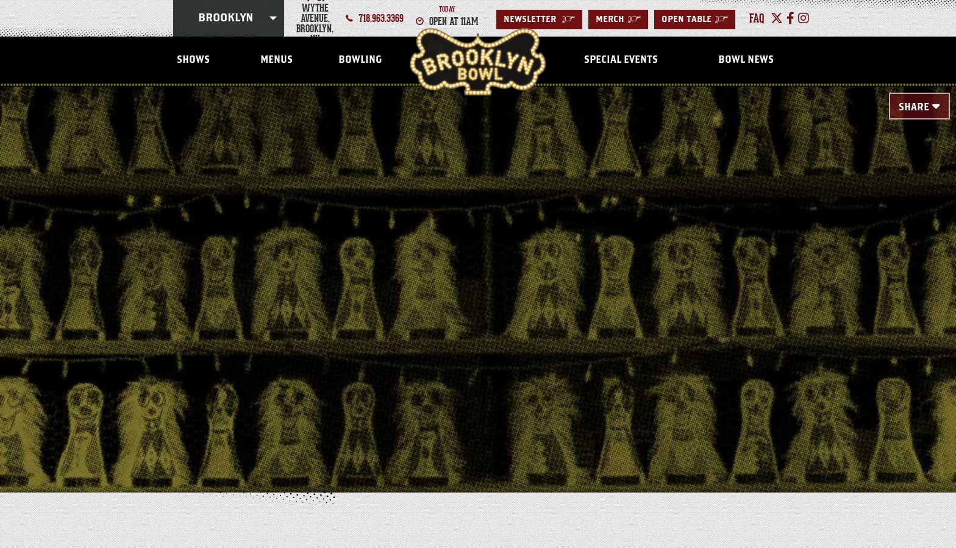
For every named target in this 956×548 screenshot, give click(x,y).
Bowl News (746, 60)
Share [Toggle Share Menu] (914, 107)
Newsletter (539, 19)
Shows (193, 60)
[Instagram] (803, 18)
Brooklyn (225, 18)
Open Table (695, 19)
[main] (478, 269)
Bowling (360, 60)
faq (757, 18)
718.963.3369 (381, 18)
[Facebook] (790, 18)
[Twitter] (777, 18)
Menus (276, 60)
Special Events (621, 60)
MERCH (618, 19)
